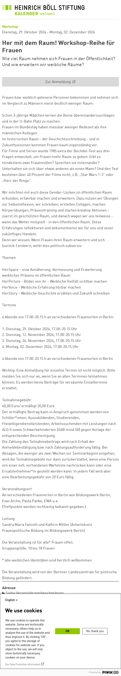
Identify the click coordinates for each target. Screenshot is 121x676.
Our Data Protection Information (22, 664)
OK (68, 631)
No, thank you (95, 631)
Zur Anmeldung (58, 82)
